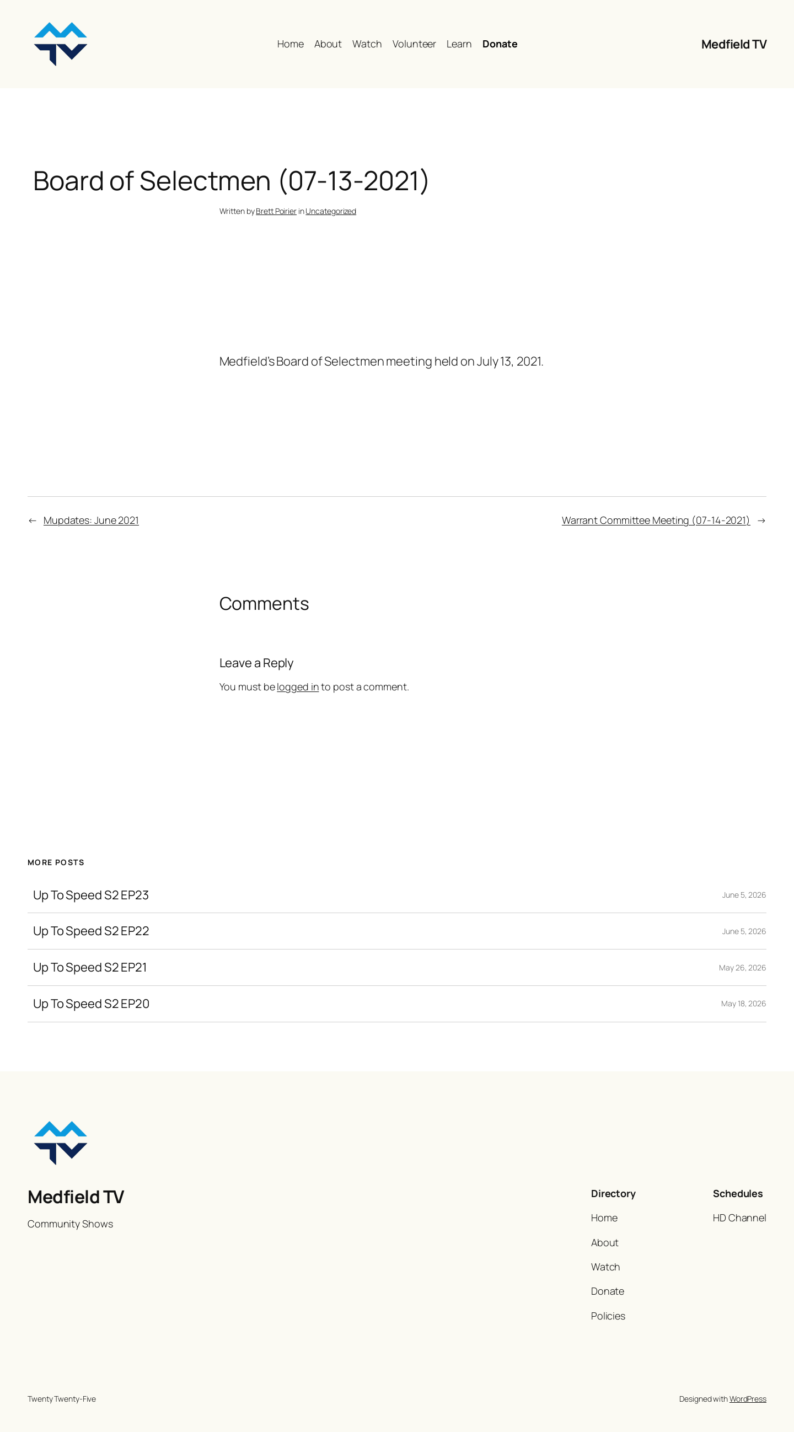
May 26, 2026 (742, 967)
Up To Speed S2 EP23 (91, 895)
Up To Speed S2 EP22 (91, 931)
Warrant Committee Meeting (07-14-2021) (656, 520)
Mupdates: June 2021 (91, 520)
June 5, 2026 (744, 894)
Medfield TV (734, 44)
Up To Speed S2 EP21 (90, 967)
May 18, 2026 (743, 1003)
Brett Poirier (276, 211)
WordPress (747, 1398)
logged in (298, 686)
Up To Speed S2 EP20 (91, 1004)
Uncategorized (330, 211)
